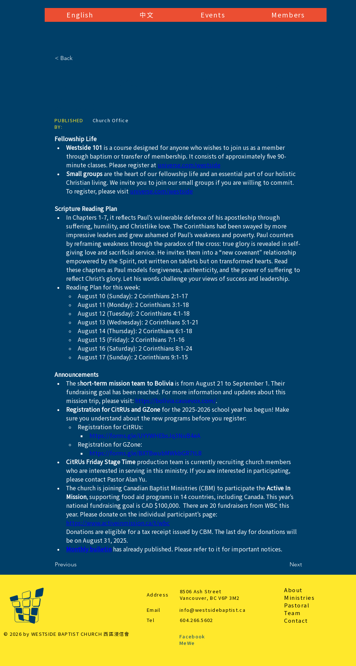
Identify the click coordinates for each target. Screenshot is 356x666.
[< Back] (79, 58)
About (293, 590)
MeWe (187, 643)
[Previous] (79, 564)
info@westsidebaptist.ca (212, 610)
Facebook (192, 636)
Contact (296, 620)
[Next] (284, 564)
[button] (80, 15)
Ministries (299, 598)
